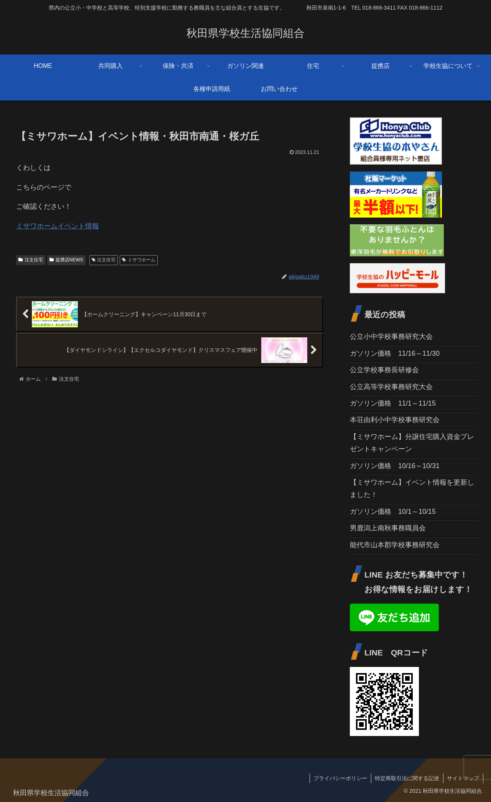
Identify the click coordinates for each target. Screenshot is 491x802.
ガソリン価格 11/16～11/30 (395, 353)
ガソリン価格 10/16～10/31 (395, 466)
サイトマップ (463, 778)
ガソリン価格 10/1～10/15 (393, 511)
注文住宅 (30, 259)
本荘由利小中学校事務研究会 (395, 420)
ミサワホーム (138, 259)
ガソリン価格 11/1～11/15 (393, 403)
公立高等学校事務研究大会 (391, 387)
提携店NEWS (66, 259)
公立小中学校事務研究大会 (391, 336)
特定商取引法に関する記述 (406, 778)
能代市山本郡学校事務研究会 (395, 545)
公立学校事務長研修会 (384, 370)
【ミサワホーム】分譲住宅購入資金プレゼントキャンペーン (412, 443)
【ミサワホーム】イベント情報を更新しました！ (412, 488)
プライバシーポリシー (339, 778)
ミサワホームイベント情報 (57, 226)
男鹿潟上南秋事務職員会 (388, 528)
